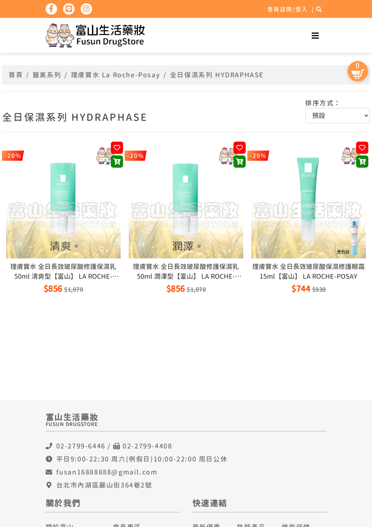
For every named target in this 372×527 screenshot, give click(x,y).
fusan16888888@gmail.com (107, 472)
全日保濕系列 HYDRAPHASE (217, 74)
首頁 (16, 74)
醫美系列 (47, 74)
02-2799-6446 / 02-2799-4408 (114, 446)
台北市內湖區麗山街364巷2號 (104, 485)
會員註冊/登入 (287, 9)
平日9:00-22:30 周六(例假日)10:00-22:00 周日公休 (142, 459)
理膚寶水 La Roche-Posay (115, 74)
